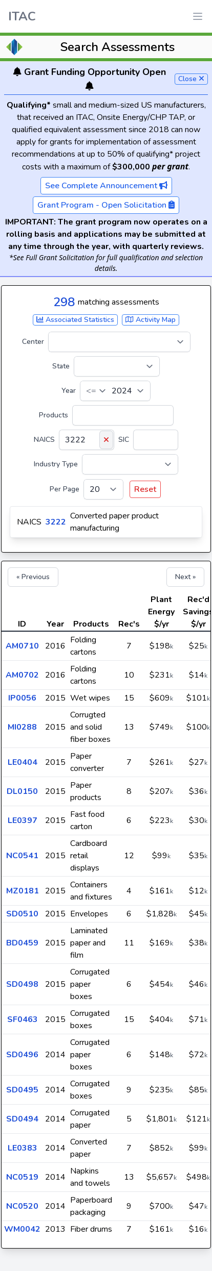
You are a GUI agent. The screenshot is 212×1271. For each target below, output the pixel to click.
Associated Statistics (75, 320)
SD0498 (22, 984)
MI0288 (22, 727)
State (61, 366)
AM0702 (22, 675)
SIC (123, 439)
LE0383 (22, 1148)
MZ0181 (22, 890)
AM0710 (22, 646)
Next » (185, 577)
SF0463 (22, 1019)
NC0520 (22, 1206)
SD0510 (22, 913)
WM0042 (22, 1229)
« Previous (33, 577)
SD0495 (22, 1089)
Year (68, 390)
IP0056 (22, 698)
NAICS (44, 439)
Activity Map (150, 320)
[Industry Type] (130, 464)
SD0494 (22, 1119)
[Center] (119, 342)
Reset (145, 489)
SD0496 (22, 1054)
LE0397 (22, 820)
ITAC (22, 16)
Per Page (64, 489)
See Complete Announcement (106, 185)
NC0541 (22, 855)
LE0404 (22, 762)
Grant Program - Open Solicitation (106, 205)
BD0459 (22, 943)
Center (33, 341)
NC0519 (22, 1177)
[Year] (115, 391)
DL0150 (22, 791)
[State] (117, 366)
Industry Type (56, 464)
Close (191, 79)
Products (53, 415)
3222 (56, 522)
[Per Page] (103, 489)
